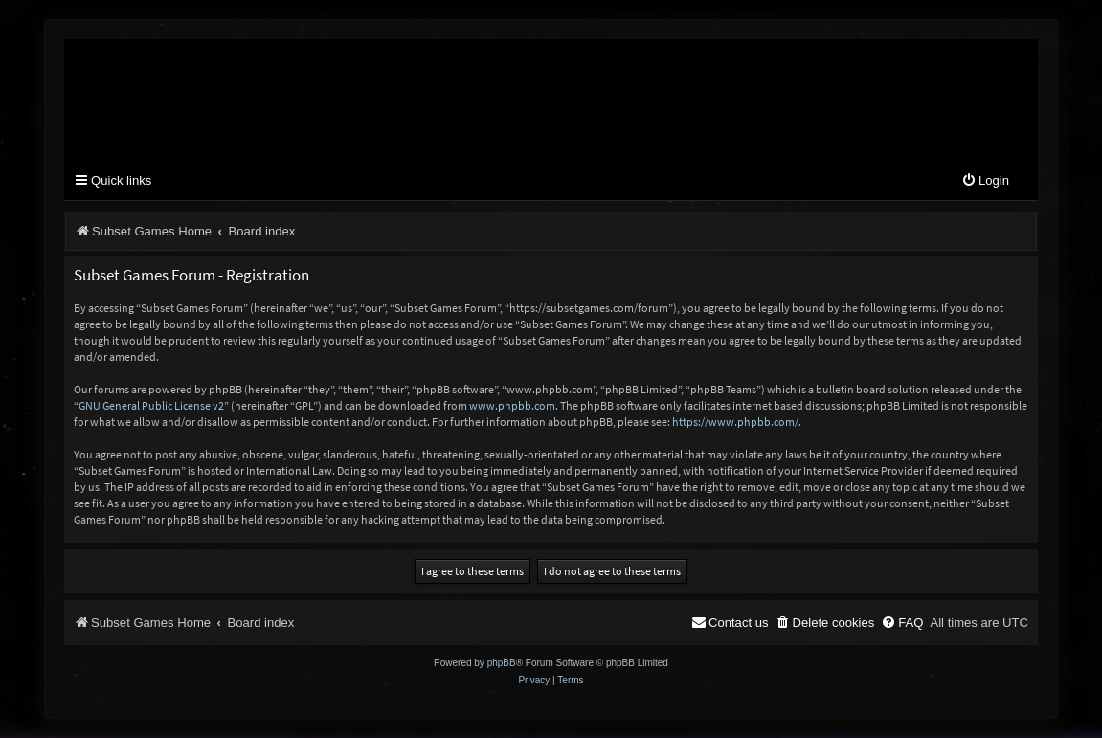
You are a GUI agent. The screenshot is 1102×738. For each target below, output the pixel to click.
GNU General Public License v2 (151, 405)
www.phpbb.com (512, 405)
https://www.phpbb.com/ (735, 421)
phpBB (501, 663)
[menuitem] (985, 181)
